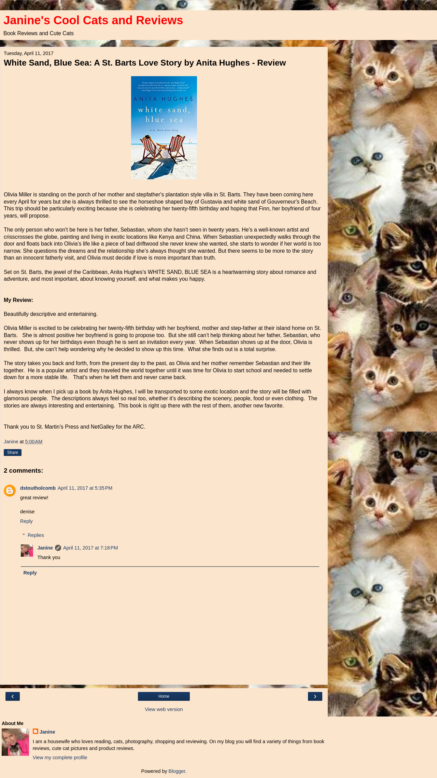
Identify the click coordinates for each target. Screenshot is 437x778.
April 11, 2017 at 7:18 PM (90, 548)
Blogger (177, 771)
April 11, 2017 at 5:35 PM (85, 488)
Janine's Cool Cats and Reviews (93, 20)
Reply (26, 521)
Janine (45, 548)
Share (12, 452)
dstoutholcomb (38, 488)
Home (163, 696)
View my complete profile (60, 757)
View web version (164, 709)
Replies (36, 535)
